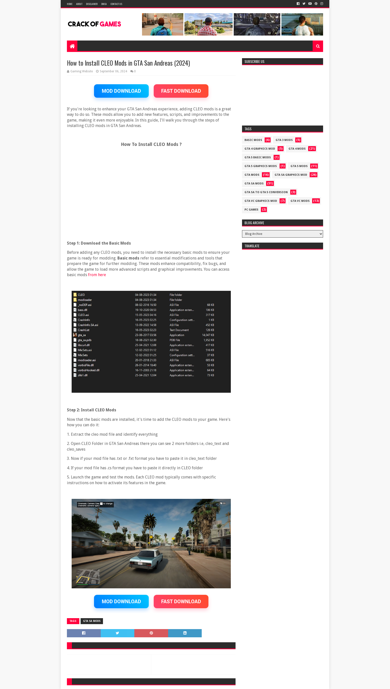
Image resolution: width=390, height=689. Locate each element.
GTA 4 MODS (297, 148)
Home (69, 4)
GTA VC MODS (300, 201)
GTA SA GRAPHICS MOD (291, 174)
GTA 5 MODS (299, 166)
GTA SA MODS (91, 621)
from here (97, 274)
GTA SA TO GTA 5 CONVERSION (266, 192)
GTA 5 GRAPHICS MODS (260, 166)
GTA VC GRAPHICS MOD (260, 201)
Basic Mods (253, 140)
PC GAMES (251, 209)
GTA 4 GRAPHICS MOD (259, 148)
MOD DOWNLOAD (121, 91)
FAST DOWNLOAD (181, 91)
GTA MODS (251, 174)
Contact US (116, 4)
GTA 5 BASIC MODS (257, 157)
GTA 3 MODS (284, 140)
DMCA (104, 4)
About (79, 4)
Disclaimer (92, 4)
